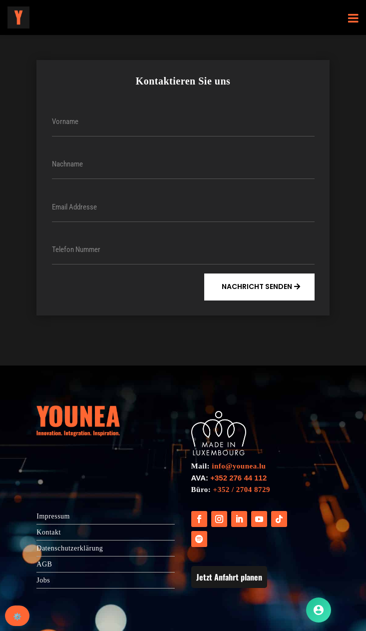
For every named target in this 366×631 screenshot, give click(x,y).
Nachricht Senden (257, 287)
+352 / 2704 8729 (241, 490)
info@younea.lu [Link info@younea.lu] (239, 466)
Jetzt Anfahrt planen (229, 577)
